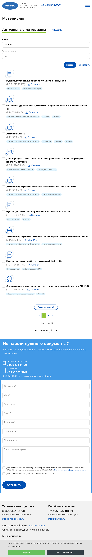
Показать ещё (46, 307)
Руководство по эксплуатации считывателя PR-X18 (38, 211)
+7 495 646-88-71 (60, 511)
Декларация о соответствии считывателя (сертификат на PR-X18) (47, 286)
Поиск (5, 39)
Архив (57, 30)
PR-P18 (56, 117)
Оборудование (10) (32, 88)
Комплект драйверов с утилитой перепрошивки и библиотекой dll (46, 107)
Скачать (35, 84)
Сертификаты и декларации (20, 169)
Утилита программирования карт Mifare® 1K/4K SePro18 (41, 186)
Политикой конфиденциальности (70, 470)
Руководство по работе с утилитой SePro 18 (34, 261)
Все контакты (37, 525)
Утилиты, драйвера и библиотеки (23, 117)
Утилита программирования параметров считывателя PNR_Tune (47, 236)
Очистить (84, 64)
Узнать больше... (65, 552)
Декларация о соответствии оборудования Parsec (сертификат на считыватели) (46, 160)
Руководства (13, 88)
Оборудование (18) (52, 194)
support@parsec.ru (13, 518)
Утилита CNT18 (15, 133)
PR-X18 (46, 117)
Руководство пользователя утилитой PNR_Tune (36, 80)
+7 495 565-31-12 (51, 5)
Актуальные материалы (24, 30)
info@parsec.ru (56, 518)
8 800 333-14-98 (17, 365)
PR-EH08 (47, 141)
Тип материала (9, 51)
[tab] (24, 30)
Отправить (14, 484)
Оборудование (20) (46, 169)
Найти (70, 64)
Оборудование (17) (32, 269)
